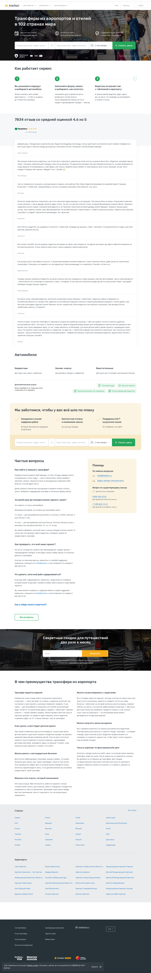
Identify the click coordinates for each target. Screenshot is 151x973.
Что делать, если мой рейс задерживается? (38, 574)
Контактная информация (24, 945)
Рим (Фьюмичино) (52, 888)
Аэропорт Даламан (83, 872)
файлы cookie (32, 965)
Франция (48, 823)
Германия (49, 839)
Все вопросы (26, 617)
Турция (17, 817)
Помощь (126, 5)
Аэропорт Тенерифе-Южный (86, 888)
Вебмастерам (50, 939)
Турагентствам (50, 934)
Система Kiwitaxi (20, 928)
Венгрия (79, 828)
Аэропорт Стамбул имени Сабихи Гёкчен (90, 866)
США (107, 834)
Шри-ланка (110, 839)
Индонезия (80, 823)
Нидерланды (110, 845)
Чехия (78, 817)
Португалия (80, 845)
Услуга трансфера (21, 934)
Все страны (132, 810)
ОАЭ (16, 823)
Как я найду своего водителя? (31, 604)
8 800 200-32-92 (99, 496)
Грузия (78, 834)
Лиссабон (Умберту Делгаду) (55, 877)
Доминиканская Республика (116, 823)
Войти (141, 5)
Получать (95, 653)
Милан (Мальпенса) (52, 866)
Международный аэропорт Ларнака (119, 866)
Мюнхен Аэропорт (82, 894)
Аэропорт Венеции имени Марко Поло (59, 883)
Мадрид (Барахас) (51, 872)
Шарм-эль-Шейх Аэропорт (116, 894)
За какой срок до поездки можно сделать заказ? (40, 500)
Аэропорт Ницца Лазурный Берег (88, 877)
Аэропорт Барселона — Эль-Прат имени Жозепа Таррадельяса (29, 872)
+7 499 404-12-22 (100, 504)
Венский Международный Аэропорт (119, 872)
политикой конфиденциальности (81, 663)
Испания (18, 839)
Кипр (47, 834)
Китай (108, 828)
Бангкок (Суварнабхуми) (115, 883)
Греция (47, 845)
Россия (17, 828)
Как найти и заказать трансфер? (32, 469)
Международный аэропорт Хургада (119, 888)
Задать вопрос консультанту (110, 480)
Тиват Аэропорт (20, 866)
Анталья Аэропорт (52, 894)
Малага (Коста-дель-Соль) (85, 883)
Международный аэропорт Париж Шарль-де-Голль (29, 877)
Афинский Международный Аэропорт (120, 877)
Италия (17, 845)
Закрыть (94, 967)
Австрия (79, 839)
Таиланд (18, 834)
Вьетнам (48, 828)
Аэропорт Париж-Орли (23, 883)
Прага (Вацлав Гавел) (22, 888)
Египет (47, 817)
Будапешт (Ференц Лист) (24, 894)
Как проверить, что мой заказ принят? (35, 544)
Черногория (110, 817)
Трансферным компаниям (54, 928)
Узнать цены (123, 45)
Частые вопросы (20, 939)
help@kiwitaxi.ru (42, 563)
